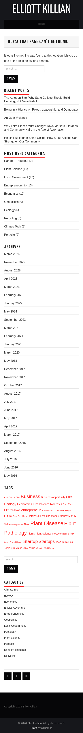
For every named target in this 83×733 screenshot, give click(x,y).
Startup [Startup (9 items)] (30, 541)
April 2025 (10, 278)
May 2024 (10, 311)
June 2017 (11, 410)
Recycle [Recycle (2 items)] (57, 533)
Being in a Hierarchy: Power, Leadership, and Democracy (41, 109)
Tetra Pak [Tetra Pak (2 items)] (67, 542)
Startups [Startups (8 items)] (47, 541)
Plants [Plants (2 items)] (31, 533)
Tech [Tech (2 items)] (58, 542)
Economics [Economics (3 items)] (24, 504)
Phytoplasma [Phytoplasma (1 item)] (17, 524)
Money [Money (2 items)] (64, 515)
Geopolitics (11, 201)
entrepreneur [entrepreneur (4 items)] (31, 510)
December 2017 (14, 369)
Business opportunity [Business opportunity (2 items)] (53, 497)
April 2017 (10, 426)
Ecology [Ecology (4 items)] (10, 504)
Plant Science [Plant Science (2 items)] (44, 533)
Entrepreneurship (15, 185)
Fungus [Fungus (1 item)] (68, 510)
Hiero (34, 727)
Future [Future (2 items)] (8, 515)
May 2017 (10, 418)
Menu (41, 24)
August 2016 (12, 451)
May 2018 (10, 360)
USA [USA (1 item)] (13, 548)
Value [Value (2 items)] (19, 548)
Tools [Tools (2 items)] (7, 548)
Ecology (9, 210)
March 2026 (12, 254)
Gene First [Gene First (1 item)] (17, 516)
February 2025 (13, 295)
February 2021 (13, 336)
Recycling (10, 218)
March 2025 (12, 286)
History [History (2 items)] (31, 515)
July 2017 (10, 401)
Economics (11, 193)
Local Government (16, 177)
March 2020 (12, 352)
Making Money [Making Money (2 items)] (50, 515)
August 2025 (12, 270)
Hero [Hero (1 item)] (24, 516)
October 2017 (13, 385)
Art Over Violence (15, 117)
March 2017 (12, 434)
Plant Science (13, 169)
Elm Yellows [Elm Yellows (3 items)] (12, 510)
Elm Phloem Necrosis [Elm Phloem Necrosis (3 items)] (47, 504)
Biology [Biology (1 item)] (12, 497)
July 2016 (10, 459)
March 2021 (12, 327)
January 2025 (13, 303)
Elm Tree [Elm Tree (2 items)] (68, 504)
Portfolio (9, 234)
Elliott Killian (41, 10)
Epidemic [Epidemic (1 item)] (46, 510)
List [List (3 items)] (38, 516)
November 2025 (14, 262)
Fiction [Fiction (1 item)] (53, 510)
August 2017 (12, 393)
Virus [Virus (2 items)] (32, 548)
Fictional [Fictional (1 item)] (60, 510)
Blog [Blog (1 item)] (18, 497)
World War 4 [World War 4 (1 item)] (49, 548)
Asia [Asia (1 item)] (6, 497)
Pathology (10, 631)
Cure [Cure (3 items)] (69, 497)
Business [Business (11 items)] (30, 496)
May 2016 (10, 475)
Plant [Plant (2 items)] (27, 524)
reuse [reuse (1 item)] (64, 534)
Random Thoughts (16, 160)
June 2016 (11, 467)
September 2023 (15, 319)
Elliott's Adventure (14, 607)
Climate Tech (12, 226)
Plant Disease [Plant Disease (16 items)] (46, 523)
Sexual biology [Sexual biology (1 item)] (16, 542)
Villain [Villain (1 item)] (25, 548)
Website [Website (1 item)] (39, 548)
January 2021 (13, 344)
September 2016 (15, 442)
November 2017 (14, 377)
